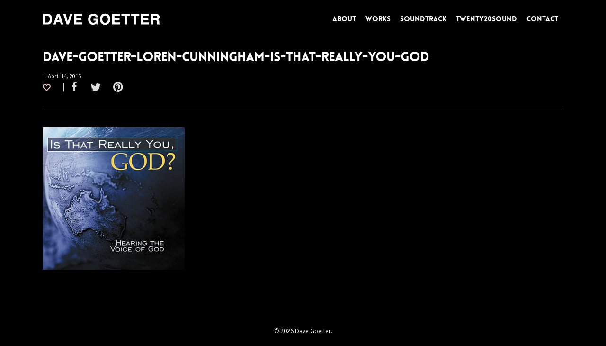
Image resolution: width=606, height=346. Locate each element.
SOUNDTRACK (423, 19)
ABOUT (344, 19)
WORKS (378, 19)
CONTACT (542, 19)
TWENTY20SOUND (486, 19)
